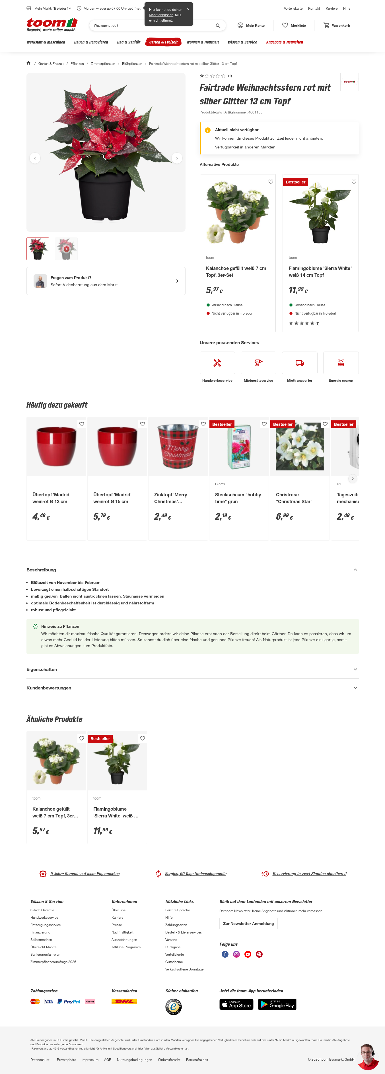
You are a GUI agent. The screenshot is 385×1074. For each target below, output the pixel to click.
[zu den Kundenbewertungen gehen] (216, 76)
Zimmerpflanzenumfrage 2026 (53, 961)
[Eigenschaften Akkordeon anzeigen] (192, 669)
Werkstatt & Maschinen (45, 42)
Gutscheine (174, 961)
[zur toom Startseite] (52, 25)
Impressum (90, 1059)
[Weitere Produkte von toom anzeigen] (347, 94)
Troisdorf (247, 313)
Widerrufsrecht (169, 1059)
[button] (251, 25)
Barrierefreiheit (197, 1059)
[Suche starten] (217, 25)
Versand (171, 939)
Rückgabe (172, 947)
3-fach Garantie (42, 910)
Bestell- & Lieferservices (183, 932)
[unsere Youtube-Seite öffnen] (247, 956)
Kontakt (314, 8)
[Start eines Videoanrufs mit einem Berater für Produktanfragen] (106, 281)
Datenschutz (40, 1059)
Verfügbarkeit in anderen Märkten (245, 146)
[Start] (29, 63)
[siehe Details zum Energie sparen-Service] (341, 367)
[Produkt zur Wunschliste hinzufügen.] (271, 181)
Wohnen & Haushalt (202, 42)
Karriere (331, 8)
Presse (117, 924)
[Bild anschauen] (106, 152)
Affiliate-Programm (126, 947)
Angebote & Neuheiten (284, 42)
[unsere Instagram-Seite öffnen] (236, 956)
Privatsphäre (66, 1059)
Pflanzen (77, 63)
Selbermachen (41, 939)
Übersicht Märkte (43, 947)
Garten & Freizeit (163, 42)
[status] (294, 25)
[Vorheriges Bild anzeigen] (35, 158)
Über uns (118, 910)
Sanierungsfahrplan (45, 954)
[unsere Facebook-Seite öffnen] (225, 956)
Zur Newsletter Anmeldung (248, 923)
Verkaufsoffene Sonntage (184, 969)
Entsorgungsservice (45, 924)
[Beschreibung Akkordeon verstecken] (192, 570)
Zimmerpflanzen (103, 63)
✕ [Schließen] (187, 9)
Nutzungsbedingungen (134, 1059)
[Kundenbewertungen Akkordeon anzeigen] (192, 688)
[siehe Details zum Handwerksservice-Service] (217, 367)
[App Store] (236, 1008)
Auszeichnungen (124, 939)
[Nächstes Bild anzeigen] (177, 158)
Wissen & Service (242, 42)
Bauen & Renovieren (91, 42)
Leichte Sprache (177, 910)
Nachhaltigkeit (122, 932)
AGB (107, 1059)
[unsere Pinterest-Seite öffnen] (259, 956)
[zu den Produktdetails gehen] (211, 112)
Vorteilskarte (293, 8)
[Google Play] (277, 1008)
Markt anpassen (161, 15)
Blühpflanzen (132, 63)
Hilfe (346, 8)
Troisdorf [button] (62, 8)
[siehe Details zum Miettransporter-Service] (300, 367)
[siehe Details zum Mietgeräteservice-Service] (258, 367)
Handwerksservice (44, 917)
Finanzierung (40, 932)
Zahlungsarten (176, 924)
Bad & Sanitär (128, 42)
